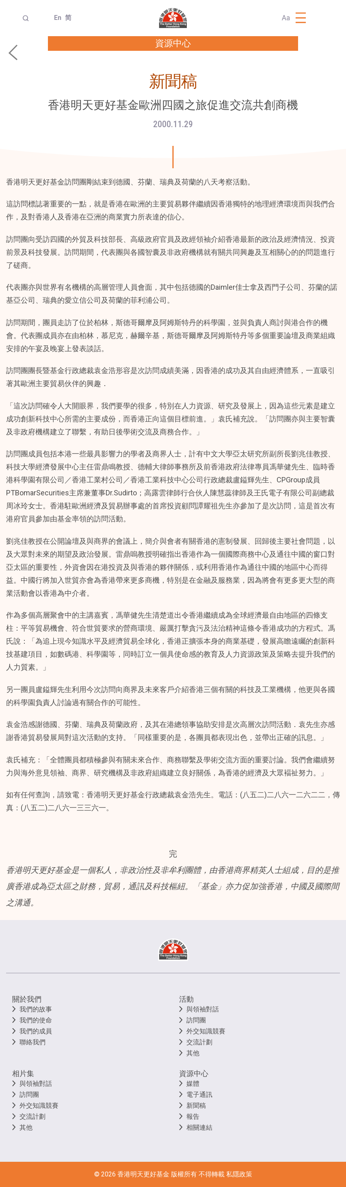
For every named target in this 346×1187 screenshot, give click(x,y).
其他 (192, 1053)
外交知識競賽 (205, 1031)
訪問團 (196, 1020)
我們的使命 (35, 1020)
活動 (186, 999)
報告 (192, 1116)
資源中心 (193, 1073)
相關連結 (199, 1127)
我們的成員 (35, 1031)
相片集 (23, 1073)
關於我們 (26, 999)
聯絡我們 (32, 1042)
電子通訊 (199, 1094)
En (56, 18)
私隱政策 (239, 1174)
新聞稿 (196, 1105)
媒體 (192, 1083)
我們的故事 (35, 1009)
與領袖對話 (202, 1009)
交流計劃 (199, 1042)
